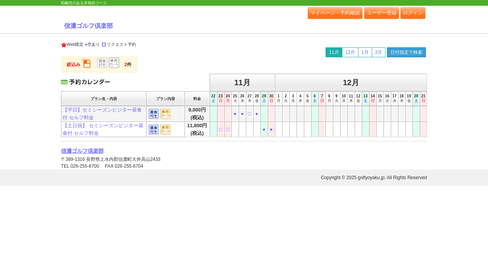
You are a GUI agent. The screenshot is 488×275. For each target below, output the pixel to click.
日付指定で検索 (406, 52)
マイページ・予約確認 (335, 13)
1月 (365, 52)
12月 (350, 52)
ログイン (413, 13)
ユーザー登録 (381, 13)
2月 (378, 52)
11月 (334, 52)
